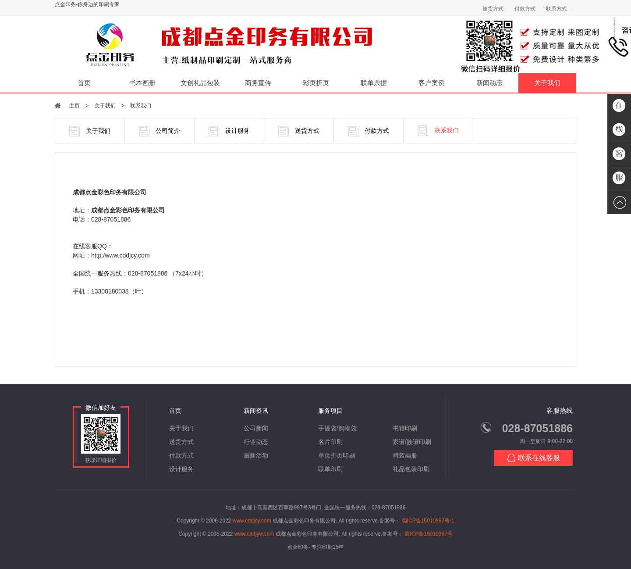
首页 (84, 82)
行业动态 (256, 441)
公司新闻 (256, 428)
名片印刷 (330, 441)
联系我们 (140, 106)
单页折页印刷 (336, 455)
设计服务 (229, 131)
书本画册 (142, 82)
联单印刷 (330, 468)
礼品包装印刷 (411, 468)
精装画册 (405, 455)
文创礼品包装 (200, 82)
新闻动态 (489, 82)
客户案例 (431, 82)
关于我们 (547, 82)
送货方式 (492, 9)
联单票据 (374, 82)
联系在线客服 (533, 458)
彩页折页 (316, 82)
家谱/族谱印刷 (412, 441)
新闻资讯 (256, 410)
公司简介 (159, 131)
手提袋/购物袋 (337, 428)
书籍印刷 (405, 428)
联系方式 (556, 9)
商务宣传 (258, 82)
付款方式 (524, 9)
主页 (74, 106)
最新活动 (256, 455)
